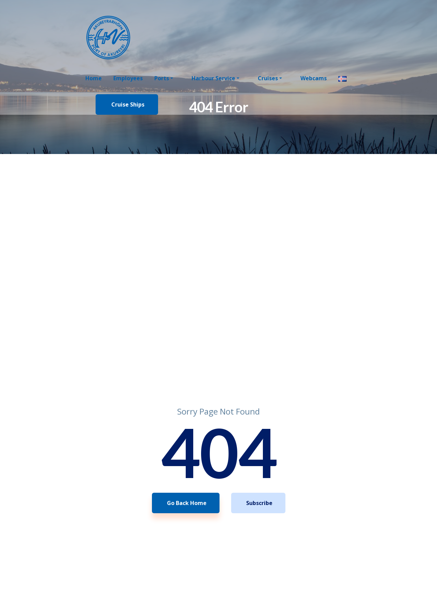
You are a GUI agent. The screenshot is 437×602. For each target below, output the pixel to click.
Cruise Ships (127, 104)
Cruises (268, 78)
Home (93, 78)
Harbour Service (213, 78)
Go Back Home (187, 503)
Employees (128, 78)
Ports (161, 78)
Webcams (313, 78)
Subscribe (259, 503)
